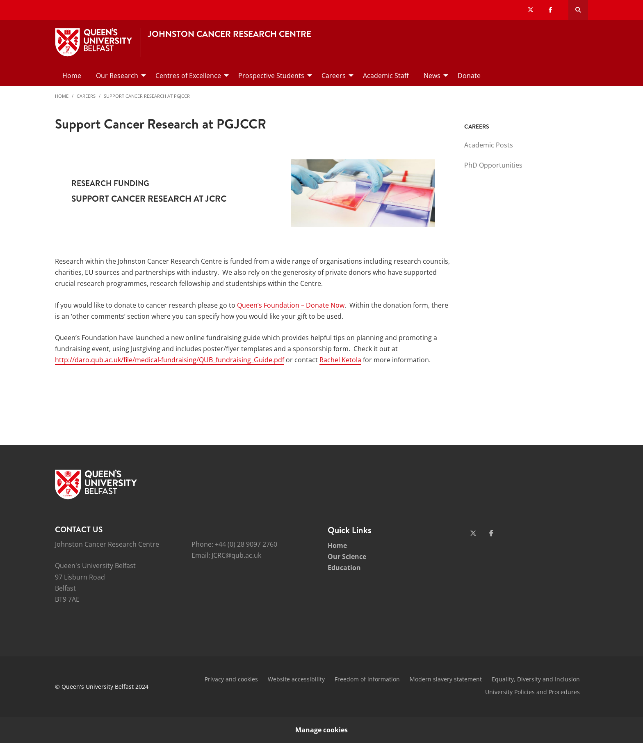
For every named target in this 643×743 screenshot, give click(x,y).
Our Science (347, 556)
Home (61, 96)
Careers (86, 96)
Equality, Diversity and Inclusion (536, 679)
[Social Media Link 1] (473, 533)
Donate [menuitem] (469, 75)
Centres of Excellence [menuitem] (188, 75)
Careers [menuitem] (334, 75)
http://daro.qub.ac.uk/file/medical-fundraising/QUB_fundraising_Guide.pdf (169, 359)
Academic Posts (488, 145)
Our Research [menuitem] (117, 75)
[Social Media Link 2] (491, 533)
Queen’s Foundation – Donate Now (290, 305)
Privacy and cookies (231, 679)
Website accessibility (296, 679)
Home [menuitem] (71, 75)
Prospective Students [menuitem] (271, 75)
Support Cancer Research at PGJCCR (147, 96)
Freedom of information (367, 679)
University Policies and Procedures (532, 692)
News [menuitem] (432, 75)
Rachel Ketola (340, 359)
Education (344, 567)
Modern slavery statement (446, 679)
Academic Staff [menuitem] (386, 75)
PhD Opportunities (493, 165)
